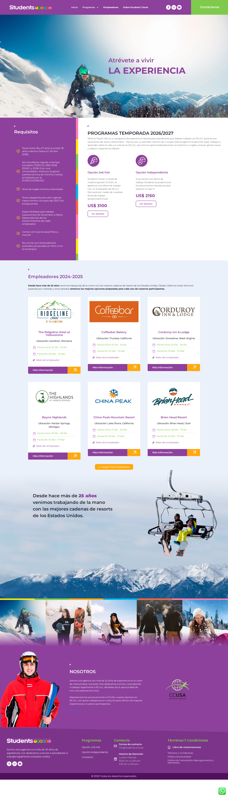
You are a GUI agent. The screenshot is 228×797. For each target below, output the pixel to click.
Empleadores (110, 7)
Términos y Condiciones (180, 753)
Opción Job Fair (99, 172)
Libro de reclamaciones (187, 747)
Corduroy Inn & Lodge (173, 332)
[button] (114, 467)
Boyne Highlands (54, 417)
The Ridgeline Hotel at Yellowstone (54, 333)
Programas (90, 7)
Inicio (74, 7)
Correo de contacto (130, 744)
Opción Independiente (152, 172)
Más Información (43, 370)
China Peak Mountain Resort (114, 417)
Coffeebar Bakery (114, 332)
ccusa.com (75, 710)
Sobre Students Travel (135, 7)
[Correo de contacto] (115, 745)
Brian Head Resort (174, 417)
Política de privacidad (179, 757)
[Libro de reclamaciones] (169, 747)
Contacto (87, 757)
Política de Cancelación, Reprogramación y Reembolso (191, 761)
